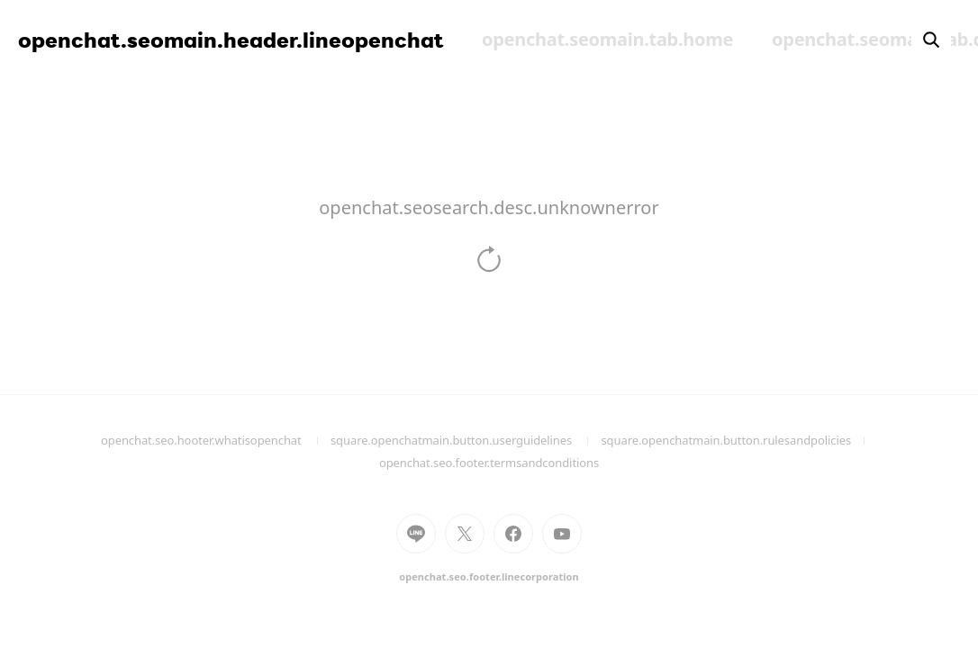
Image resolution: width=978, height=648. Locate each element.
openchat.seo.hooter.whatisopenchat (216, 440)
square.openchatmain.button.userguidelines (466, 440)
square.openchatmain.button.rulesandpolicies (739, 440)
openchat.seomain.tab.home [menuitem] (607, 39)
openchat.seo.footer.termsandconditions (489, 462)
